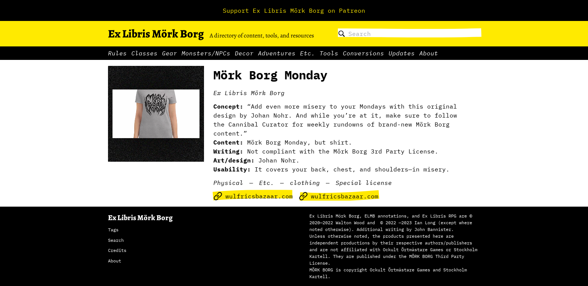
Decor (244, 53)
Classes (144, 53)
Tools (329, 53)
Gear (169, 53)
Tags (113, 229)
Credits (117, 250)
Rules (117, 53)
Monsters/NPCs (206, 53)
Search (116, 240)
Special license (364, 182)
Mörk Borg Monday (270, 75)
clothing (305, 182)
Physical (228, 182)
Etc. (307, 53)
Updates (401, 53)
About (428, 53)
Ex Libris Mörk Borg (156, 33)
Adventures (277, 53)
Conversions (363, 53)
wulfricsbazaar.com (253, 196)
